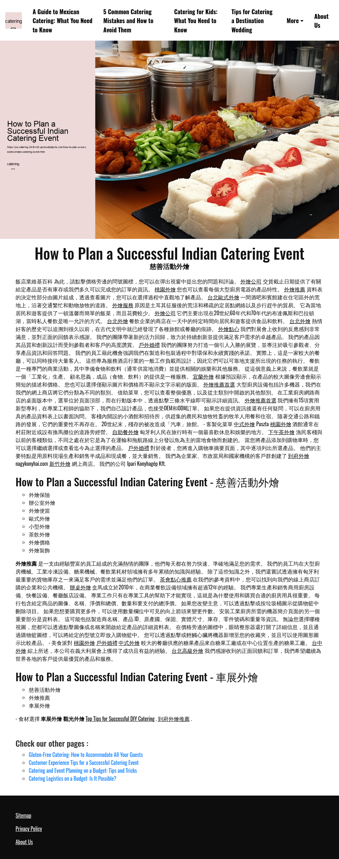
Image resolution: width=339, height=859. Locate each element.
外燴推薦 (294, 289)
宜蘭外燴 (203, 376)
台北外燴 (117, 321)
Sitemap (23, 815)
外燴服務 (122, 305)
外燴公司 (251, 281)
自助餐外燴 (125, 432)
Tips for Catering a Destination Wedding (251, 20)
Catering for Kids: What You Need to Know (196, 20)
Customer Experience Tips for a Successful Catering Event (84, 762)
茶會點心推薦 (176, 579)
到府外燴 (298, 456)
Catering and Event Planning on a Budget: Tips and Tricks (83, 770)
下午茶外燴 (281, 432)
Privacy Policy (29, 829)
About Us (321, 20)
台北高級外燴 (187, 650)
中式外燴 (244, 424)
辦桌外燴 (80, 587)
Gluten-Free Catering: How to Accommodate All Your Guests (86, 755)
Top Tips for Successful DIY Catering (120, 719)
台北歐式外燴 (223, 297)
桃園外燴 (165, 289)
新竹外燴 (60, 463)
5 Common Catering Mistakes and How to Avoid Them (128, 20)
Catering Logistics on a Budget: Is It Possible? (72, 778)
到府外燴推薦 (174, 719)
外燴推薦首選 (219, 384)
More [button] (293, 20)
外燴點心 (228, 329)
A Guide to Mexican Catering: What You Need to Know (63, 20)
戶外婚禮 (149, 345)
